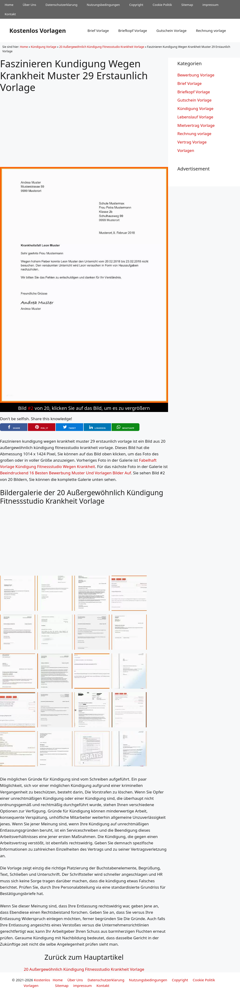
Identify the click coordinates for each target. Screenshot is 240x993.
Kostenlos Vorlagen (37, 30)
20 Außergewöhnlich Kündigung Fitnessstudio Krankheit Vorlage (101, 47)
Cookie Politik (162, 5)
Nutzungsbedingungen (103, 5)
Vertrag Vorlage (192, 142)
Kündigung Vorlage (43, 47)
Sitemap (187, 5)
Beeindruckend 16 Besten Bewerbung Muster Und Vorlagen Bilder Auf (65, 473)
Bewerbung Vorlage (195, 75)
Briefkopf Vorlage (132, 30)
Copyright (136, 5)
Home (9, 5)
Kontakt (10, 14)
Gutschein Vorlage (171, 30)
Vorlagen (185, 150)
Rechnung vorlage (211, 30)
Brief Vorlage (98, 30)
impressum (210, 5)
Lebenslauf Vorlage (195, 117)
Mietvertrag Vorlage (196, 125)
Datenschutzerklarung (61, 5)
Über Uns (29, 5)
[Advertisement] (84, 126)
